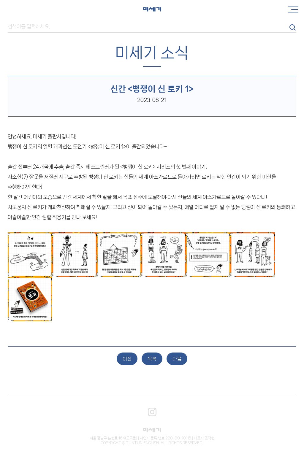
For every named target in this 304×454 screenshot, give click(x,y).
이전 (127, 358)
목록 (152, 358)
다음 (176, 358)
